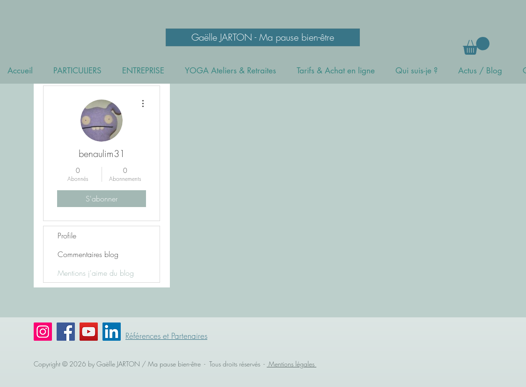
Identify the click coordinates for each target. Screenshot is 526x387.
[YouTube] (89, 331)
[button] (476, 46)
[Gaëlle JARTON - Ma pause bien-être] (263, 37)
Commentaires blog (88, 254)
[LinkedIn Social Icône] (111, 331)
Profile (67, 235)
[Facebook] (66, 331)
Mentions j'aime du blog (96, 273)
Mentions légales (291, 363)
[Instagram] (43, 331)
